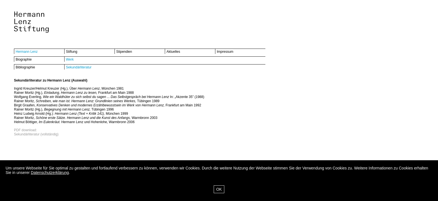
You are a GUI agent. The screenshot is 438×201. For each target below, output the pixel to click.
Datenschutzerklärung (50, 172)
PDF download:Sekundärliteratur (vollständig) (36, 132)
